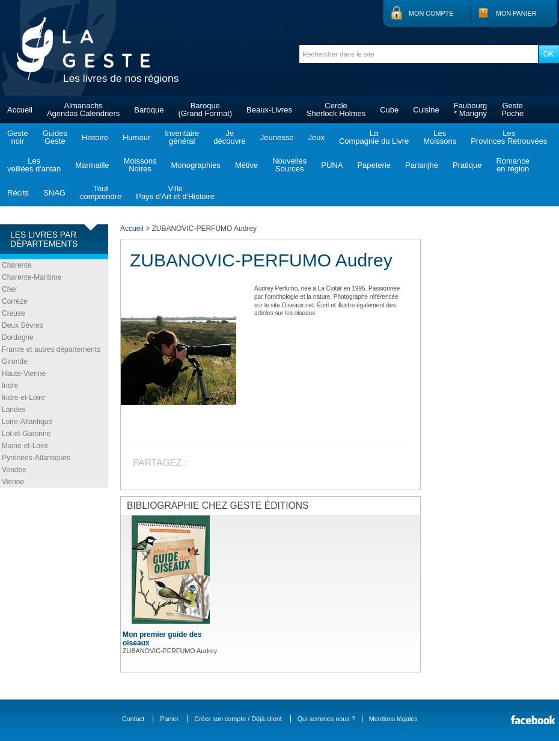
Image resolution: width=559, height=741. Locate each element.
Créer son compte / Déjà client (237, 718)
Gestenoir (17, 137)
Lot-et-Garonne (26, 433)
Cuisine (426, 109)
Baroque (148, 109)
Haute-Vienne (24, 373)
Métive (246, 165)
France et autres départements (51, 349)
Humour (136, 137)
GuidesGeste (55, 137)
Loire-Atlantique (27, 421)
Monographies (195, 165)
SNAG (54, 192)
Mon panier (516, 13)
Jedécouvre (229, 137)
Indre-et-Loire (23, 397)
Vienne (13, 482)
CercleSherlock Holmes (336, 109)
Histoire (95, 137)
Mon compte (431, 13)
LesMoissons (439, 137)
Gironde (15, 361)
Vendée (14, 470)
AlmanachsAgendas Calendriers (83, 109)
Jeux (316, 137)
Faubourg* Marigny (470, 109)
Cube (389, 109)
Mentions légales (393, 718)
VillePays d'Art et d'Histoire (175, 192)
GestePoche (512, 109)
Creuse (13, 313)
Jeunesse (277, 137)
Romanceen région (513, 164)
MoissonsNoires (140, 164)
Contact (133, 718)
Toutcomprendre (100, 192)
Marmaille (92, 165)
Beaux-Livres (269, 109)
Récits (18, 192)
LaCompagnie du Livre (374, 137)
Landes (13, 409)
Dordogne (18, 337)
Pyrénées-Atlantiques (36, 458)
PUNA (332, 165)
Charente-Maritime (31, 277)
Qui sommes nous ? (326, 718)
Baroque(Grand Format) (205, 109)
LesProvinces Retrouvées (509, 137)
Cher (9, 289)
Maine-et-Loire (25, 445)
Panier (169, 718)
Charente (16, 265)
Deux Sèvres (22, 325)
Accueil (19, 109)
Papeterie (374, 165)
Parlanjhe (421, 165)
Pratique (467, 165)
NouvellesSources (289, 164)
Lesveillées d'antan (34, 164)
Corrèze (15, 301)
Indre (10, 385)
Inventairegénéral (182, 137)
